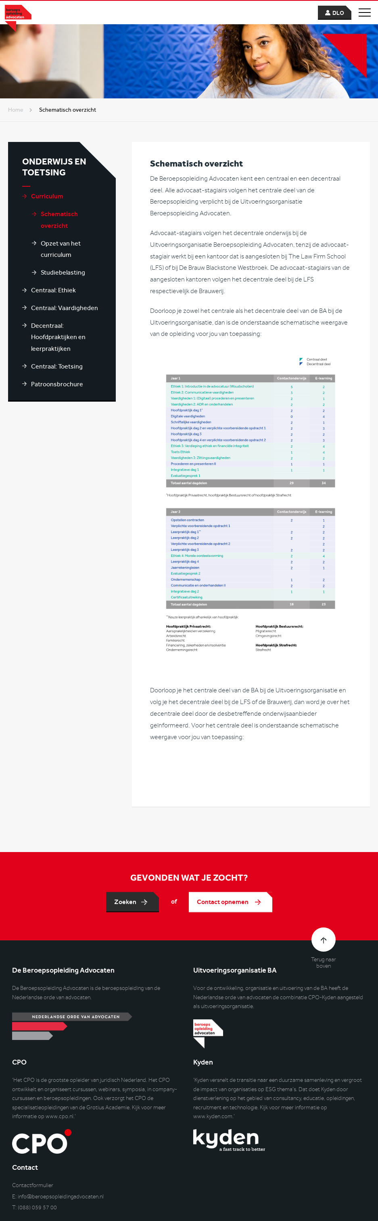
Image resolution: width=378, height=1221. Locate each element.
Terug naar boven (323, 963)
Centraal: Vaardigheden (64, 308)
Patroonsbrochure (57, 384)
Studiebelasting (63, 272)
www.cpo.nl (59, 1116)
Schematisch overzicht (59, 219)
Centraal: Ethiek (53, 290)
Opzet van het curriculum (61, 249)
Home (15, 109)
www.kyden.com (212, 1116)
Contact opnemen (223, 905)
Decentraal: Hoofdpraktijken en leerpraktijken (58, 337)
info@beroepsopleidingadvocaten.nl (61, 1196)
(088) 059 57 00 (37, 1207)
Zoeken (125, 905)
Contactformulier (32, 1185)
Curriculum (47, 196)
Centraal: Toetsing (57, 366)
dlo (338, 13)
